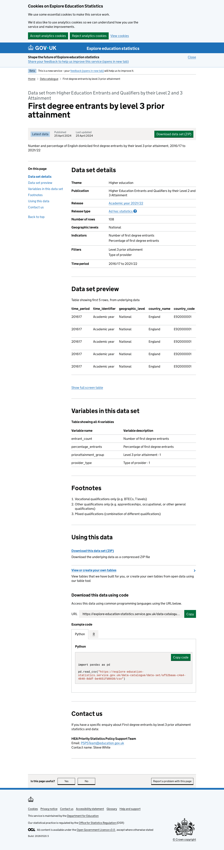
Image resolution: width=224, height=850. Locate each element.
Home (31, 78)
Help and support (130, 808)
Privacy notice (48, 808)
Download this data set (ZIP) (92, 551)
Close (192, 57)
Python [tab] (80, 634)
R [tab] (94, 634)
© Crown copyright (184, 839)
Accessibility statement (90, 808)
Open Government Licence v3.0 (96, 829)
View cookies (119, 36)
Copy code (180, 657)
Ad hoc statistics (123, 211)
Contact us (36, 207)
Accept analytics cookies (48, 36)
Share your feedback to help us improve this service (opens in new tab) (78, 61)
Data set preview (40, 183)
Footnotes (35, 195)
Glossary (112, 808)
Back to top (36, 217)
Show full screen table (87, 388)
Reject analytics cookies (89, 36)
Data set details (39, 177)
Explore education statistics (113, 48)
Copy (190, 614)
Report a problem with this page (172, 781)
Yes (69, 781)
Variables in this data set (45, 189)
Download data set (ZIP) (173, 134)
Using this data (38, 201)
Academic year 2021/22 (126, 203)
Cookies (33, 808)
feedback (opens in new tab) (87, 70)
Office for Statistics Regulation (98, 822)
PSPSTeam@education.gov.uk (102, 743)
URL (74, 614)
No (90, 781)
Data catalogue (49, 78)
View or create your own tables (93, 570)
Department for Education (83, 815)
